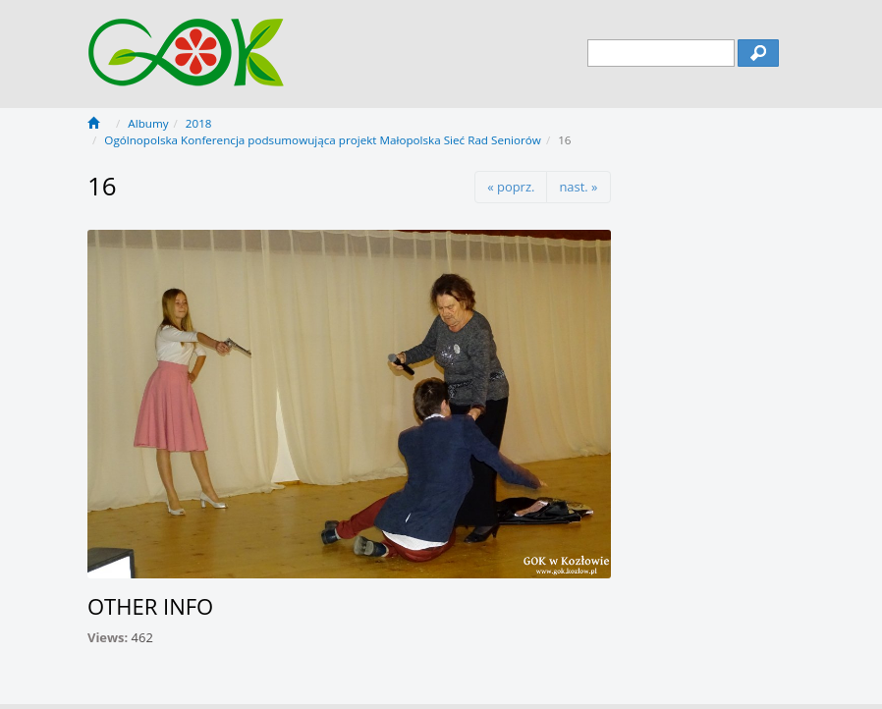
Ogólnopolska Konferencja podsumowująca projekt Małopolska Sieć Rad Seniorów (322, 140)
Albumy (148, 123)
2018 (199, 123)
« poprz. (510, 186)
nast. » (578, 186)
